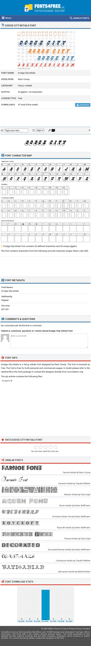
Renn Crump (24, 79)
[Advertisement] (45, 117)
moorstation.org (75, 372)
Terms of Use (60, 629)
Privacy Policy (75, 629)
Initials (29, 85)
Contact (86, 629)
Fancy (21, 85)
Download (83, 105)
